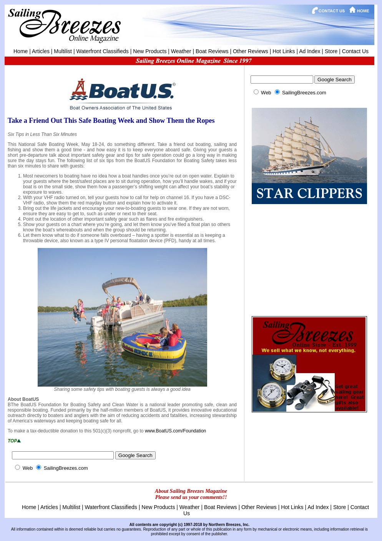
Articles (41, 51)
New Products (149, 51)
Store (331, 51)
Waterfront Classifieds (102, 51)
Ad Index (309, 51)
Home (20, 51)
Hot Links (283, 51)
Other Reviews (250, 51)
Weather (181, 51)
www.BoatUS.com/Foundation (175, 431)
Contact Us (355, 51)
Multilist (63, 51)
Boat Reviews (212, 51)
